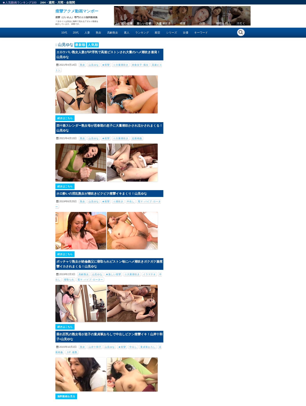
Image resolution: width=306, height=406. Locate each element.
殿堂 (157, 32)
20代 (76, 32)
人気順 (93, 45)
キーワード (201, 32)
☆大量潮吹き (120, 65)
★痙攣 (106, 65)
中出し (130, 201)
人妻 (87, 32)
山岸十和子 (95, 347)
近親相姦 (137, 138)
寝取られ (69, 279)
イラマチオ (149, 274)
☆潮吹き (118, 201)
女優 (185, 32)
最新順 (80, 45)
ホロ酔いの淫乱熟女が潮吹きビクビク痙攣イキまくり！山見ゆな (101, 193)
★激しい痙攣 (113, 274)
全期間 (70, 2)
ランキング (142, 32)
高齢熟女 (112, 32)
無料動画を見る (66, 396)
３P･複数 (72, 352)
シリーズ (171, 32)
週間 (51, 2)
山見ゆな (94, 65)
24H (43, 2)
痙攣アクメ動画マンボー (76, 11)
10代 (64, 32)
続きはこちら (65, 118)
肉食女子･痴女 (140, 65)
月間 (60, 2)
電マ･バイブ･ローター (90, 279)
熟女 (98, 32)
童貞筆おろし (148, 347)
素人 (126, 32)
